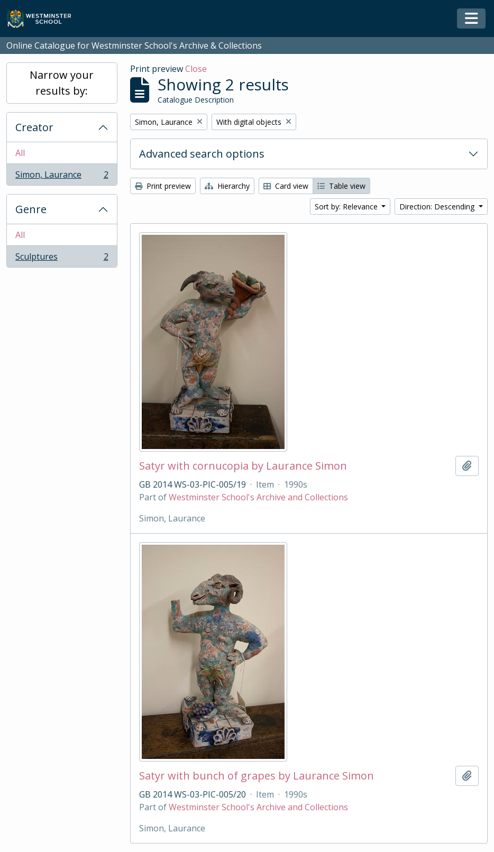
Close (196, 69)
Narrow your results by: (62, 83)
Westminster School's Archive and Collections (258, 497)
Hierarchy (227, 186)
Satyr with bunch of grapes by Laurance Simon (256, 775)
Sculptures (61, 258)
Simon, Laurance (61, 176)
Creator (34, 127)
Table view (341, 186)
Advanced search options (201, 153)
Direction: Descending (438, 206)
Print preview (163, 186)
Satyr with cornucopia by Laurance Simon (243, 466)
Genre (31, 209)
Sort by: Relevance (347, 206)
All (20, 153)
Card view (285, 186)
